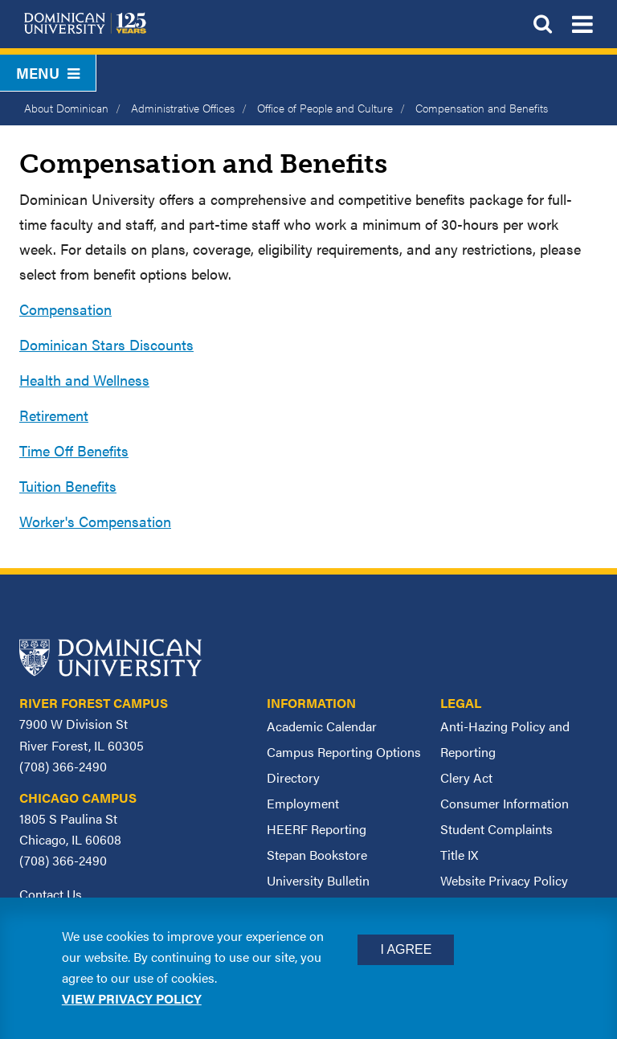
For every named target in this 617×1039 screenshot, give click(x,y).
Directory (293, 777)
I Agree (405, 949)
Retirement (53, 415)
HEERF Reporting (316, 829)
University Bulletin (318, 880)
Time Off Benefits (74, 450)
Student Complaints (496, 829)
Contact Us (50, 894)
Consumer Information (504, 803)
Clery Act (466, 777)
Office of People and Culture (325, 108)
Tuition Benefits (67, 486)
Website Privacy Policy (504, 880)
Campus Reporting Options (344, 751)
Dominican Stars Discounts (106, 344)
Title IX (459, 854)
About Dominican (66, 108)
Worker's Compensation (95, 521)
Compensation (65, 309)
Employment (303, 803)
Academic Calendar (322, 726)
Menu (48, 73)
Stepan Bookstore (317, 854)
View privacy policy (132, 998)
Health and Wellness (84, 380)
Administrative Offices (183, 108)
